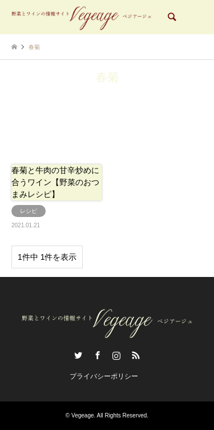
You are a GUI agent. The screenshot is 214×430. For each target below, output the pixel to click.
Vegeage (82, 415)
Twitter (78, 355)
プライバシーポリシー (104, 376)
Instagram (116, 355)
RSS (136, 355)
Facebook (98, 355)
